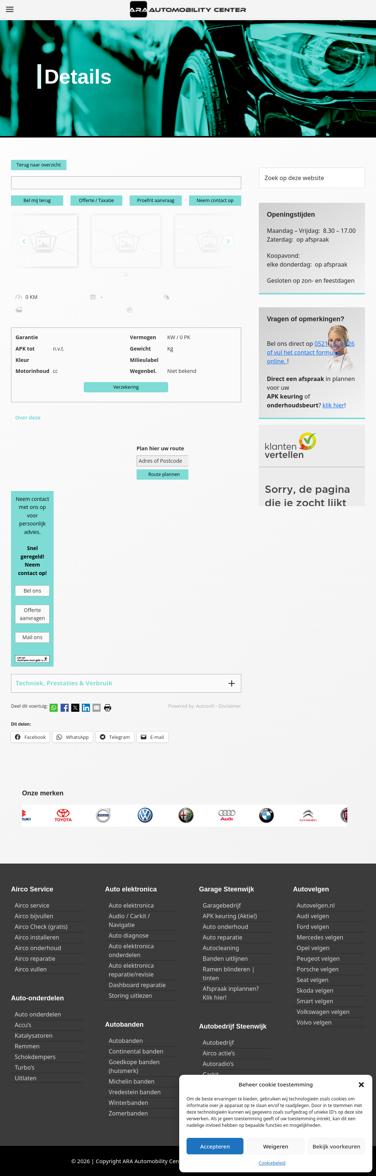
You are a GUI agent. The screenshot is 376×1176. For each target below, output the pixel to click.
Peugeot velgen (318, 959)
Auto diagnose (129, 935)
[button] (361, 1084)
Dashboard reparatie (137, 985)
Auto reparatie (222, 937)
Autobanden (126, 1041)
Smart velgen (315, 1001)
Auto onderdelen (38, 1014)
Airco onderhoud (38, 948)
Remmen (27, 1046)
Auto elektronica (131, 905)
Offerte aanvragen (32, 614)
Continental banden (136, 1051)
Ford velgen (313, 927)
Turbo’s (25, 1067)
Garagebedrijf (222, 905)
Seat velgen (313, 980)
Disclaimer (229, 706)
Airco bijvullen (34, 916)
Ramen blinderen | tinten (229, 973)
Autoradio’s (218, 1064)
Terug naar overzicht (39, 165)
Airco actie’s (219, 1053)
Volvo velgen (314, 1022)
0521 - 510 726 (335, 344)
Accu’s (23, 1025)
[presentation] (27, 241)
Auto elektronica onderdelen (131, 950)
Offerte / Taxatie (96, 200)
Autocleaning (221, 948)
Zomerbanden (128, 1113)
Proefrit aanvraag (155, 200)
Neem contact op (215, 200)
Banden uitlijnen (225, 959)
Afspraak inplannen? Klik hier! (231, 993)
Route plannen (164, 474)
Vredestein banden (135, 1092)
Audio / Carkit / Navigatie (129, 920)
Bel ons (32, 590)
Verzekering (126, 387)
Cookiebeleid (272, 1163)
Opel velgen (313, 948)
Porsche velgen (318, 969)
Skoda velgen (315, 990)
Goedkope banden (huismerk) (134, 1066)
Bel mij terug (37, 200)
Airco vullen (31, 969)
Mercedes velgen (320, 937)
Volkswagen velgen (323, 1012)
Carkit (211, 1074)
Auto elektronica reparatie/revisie (131, 969)
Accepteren (215, 1146)
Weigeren (275, 1146)
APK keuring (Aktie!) (230, 916)
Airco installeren (37, 937)
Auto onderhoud (225, 927)
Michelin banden (132, 1081)
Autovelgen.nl (316, 905)
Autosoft (205, 706)
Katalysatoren (34, 1036)
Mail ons (32, 637)
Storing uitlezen (130, 996)
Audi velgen (313, 916)
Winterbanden (128, 1103)
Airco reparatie (35, 959)
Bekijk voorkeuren (336, 1146)
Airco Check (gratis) (41, 927)
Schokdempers (35, 1057)
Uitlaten (25, 1078)
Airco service (32, 905)
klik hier (333, 405)
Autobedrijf (218, 1042)
